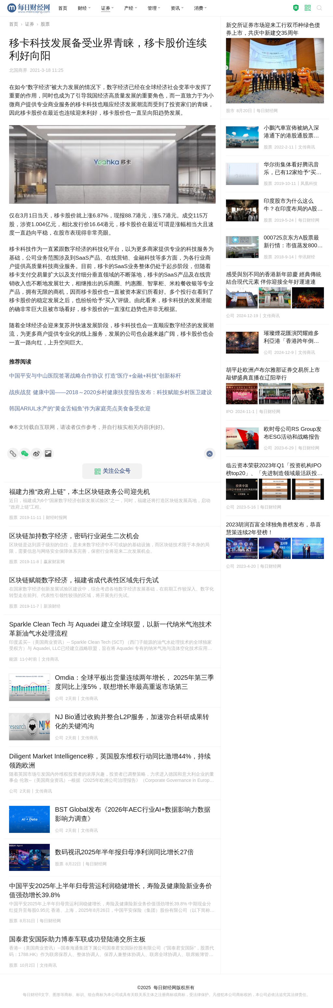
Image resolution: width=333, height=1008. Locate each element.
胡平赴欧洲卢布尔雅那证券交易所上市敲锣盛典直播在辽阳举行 (273, 374)
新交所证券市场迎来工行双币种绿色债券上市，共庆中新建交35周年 (273, 29)
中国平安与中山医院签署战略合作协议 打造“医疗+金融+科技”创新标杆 (95, 376)
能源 (13, 659)
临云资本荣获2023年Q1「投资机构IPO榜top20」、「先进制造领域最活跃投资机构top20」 (274, 469)
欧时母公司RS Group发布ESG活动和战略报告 (293, 433)
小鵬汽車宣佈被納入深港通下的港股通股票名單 (291, 132)
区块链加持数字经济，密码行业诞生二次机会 (74, 535)
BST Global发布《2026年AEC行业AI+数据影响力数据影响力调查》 (132, 814)
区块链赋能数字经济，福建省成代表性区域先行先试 (84, 580)
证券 (29, 24)
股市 (230, 110)
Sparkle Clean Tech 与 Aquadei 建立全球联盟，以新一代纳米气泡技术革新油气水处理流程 (110, 629)
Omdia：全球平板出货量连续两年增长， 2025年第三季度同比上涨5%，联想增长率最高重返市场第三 (134, 682)
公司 (59, 698)
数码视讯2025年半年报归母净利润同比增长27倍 (124, 852)
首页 (13, 24)
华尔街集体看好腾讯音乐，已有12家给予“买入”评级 (293, 169)
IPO (229, 411)
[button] (84, 8)
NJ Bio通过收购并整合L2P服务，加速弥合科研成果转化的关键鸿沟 (132, 721)
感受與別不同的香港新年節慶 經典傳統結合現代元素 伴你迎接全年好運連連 (274, 278)
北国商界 (18, 70)
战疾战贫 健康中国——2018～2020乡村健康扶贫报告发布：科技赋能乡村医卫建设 (110, 392)
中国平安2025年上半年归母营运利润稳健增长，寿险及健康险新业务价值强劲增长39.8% (110, 890)
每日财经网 (164, 987)
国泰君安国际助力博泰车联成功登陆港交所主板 (77, 939)
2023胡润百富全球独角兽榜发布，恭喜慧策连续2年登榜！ (273, 529)
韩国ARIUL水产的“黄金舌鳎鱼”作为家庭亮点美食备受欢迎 (80, 409)
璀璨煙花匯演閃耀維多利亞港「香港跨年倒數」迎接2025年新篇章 (292, 337)
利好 (155, 427)
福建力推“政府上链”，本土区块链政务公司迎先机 (79, 491)
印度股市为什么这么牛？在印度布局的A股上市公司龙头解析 (293, 205)
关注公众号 (112, 471)
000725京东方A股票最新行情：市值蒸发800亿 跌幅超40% (294, 242)
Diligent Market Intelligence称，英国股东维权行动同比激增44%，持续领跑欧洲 (110, 761)
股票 (45, 24)
